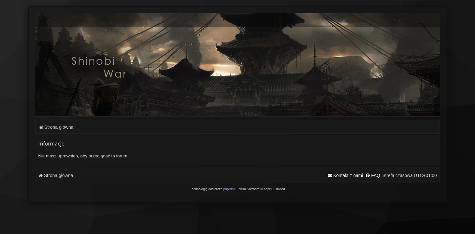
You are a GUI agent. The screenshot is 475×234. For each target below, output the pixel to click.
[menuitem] (372, 175)
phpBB (228, 189)
